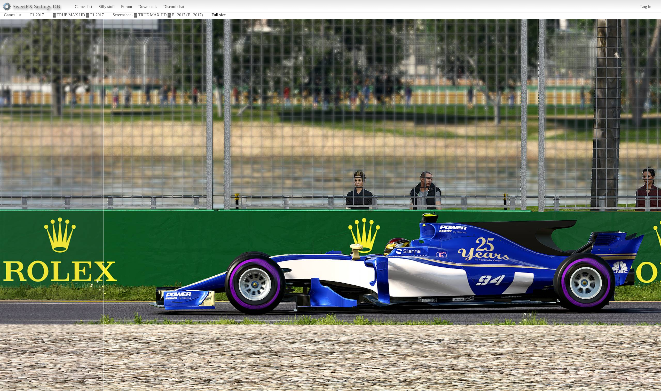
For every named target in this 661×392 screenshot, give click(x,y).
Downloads (147, 6)
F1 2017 (37, 15)
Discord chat (173, 6)
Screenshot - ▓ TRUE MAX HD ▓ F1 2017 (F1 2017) (158, 15)
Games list (83, 6)
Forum (126, 6)
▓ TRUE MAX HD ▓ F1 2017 (78, 15)
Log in (645, 6)
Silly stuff (107, 6)
